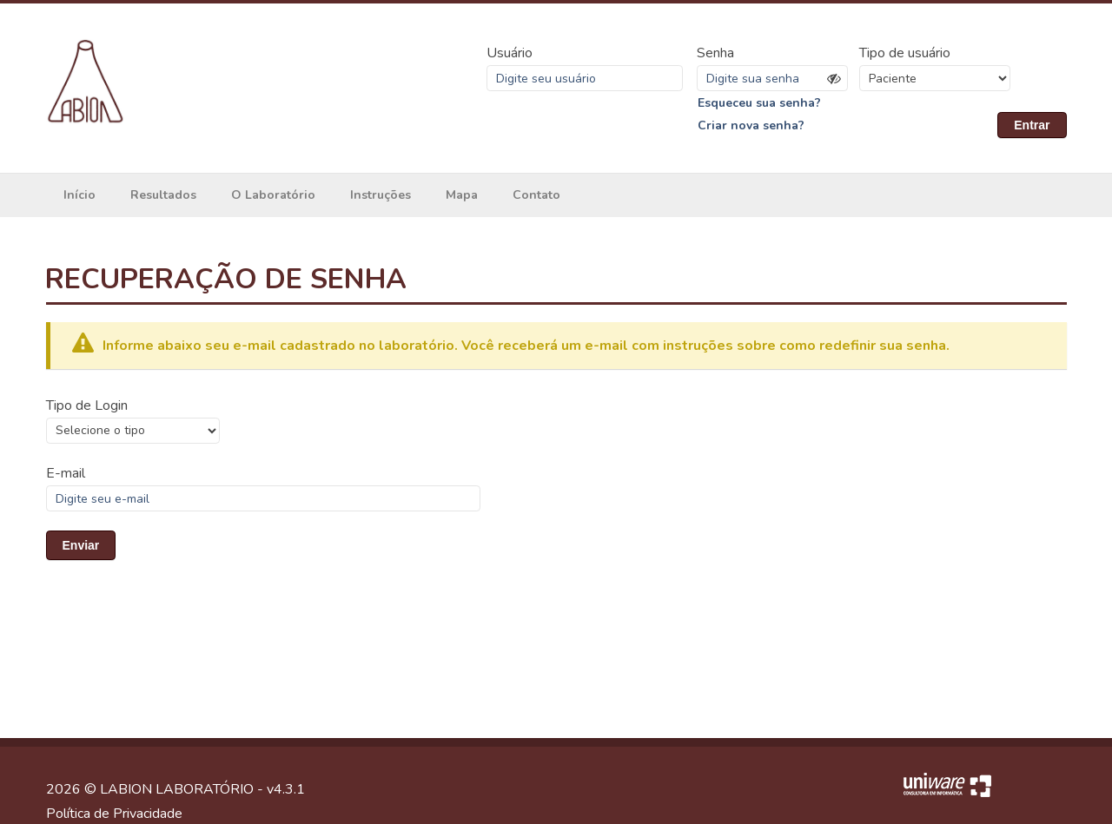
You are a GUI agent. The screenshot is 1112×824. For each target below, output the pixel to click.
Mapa (462, 195)
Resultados (163, 195)
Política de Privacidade (114, 813)
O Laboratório (273, 195)
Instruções (380, 195)
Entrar (1031, 125)
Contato (536, 195)
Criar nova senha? (751, 125)
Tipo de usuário (904, 53)
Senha (715, 53)
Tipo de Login (87, 405)
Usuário (509, 53)
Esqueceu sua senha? (759, 103)
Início (79, 195)
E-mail (65, 473)
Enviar (81, 545)
